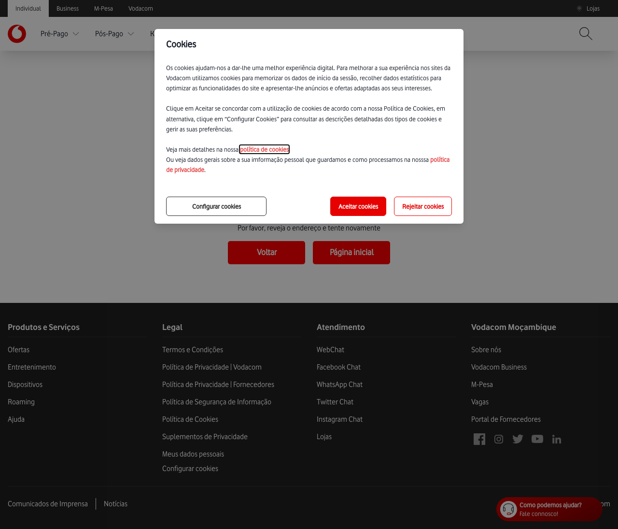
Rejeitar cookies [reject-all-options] (423, 206)
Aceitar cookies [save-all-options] (358, 206)
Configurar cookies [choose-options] (216, 206)
